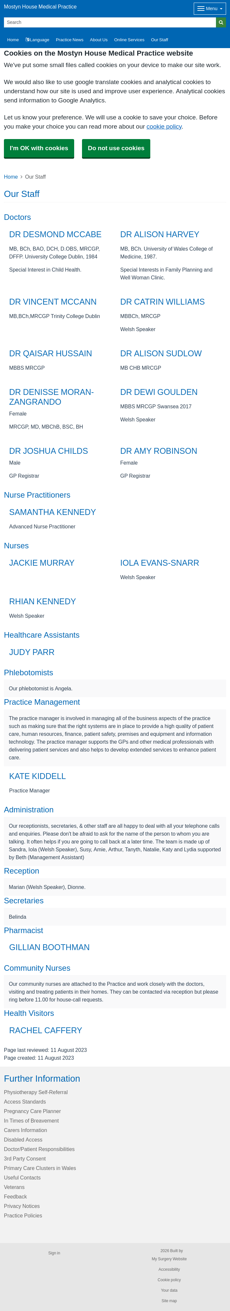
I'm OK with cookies (39, 148)
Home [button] (13, 40)
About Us (98, 40)
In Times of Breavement (31, 1120)
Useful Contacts (22, 1177)
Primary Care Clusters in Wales (40, 1168)
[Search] (110, 22)
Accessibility (169, 1269)
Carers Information (25, 1130)
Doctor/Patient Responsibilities (39, 1149)
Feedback (15, 1196)
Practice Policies (23, 1215)
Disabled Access (23, 1139)
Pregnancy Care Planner (32, 1111)
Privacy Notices (22, 1206)
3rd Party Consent (25, 1158)
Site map (169, 1301)
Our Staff (159, 40)
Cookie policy (169, 1280)
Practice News (69, 40)
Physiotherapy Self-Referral (36, 1092)
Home (11, 176)
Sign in (54, 1253)
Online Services (129, 40)
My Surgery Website (169, 1259)
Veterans (14, 1187)
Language (37, 40)
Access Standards (25, 1101)
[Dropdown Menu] (210, 9)
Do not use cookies (116, 148)
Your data (169, 1290)
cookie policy (164, 126)
